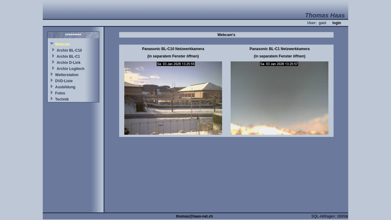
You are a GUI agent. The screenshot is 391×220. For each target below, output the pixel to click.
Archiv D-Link (69, 63)
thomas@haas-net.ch (194, 216)
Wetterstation (67, 75)
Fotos (60, 93)
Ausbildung (65, 87)
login (336, 23)
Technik (62, 99)
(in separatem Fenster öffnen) (173, 56)
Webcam (62, 44)
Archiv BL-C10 (69, 50)
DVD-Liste (64, 81)
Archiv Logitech (71, 69)
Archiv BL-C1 (68, 56)
